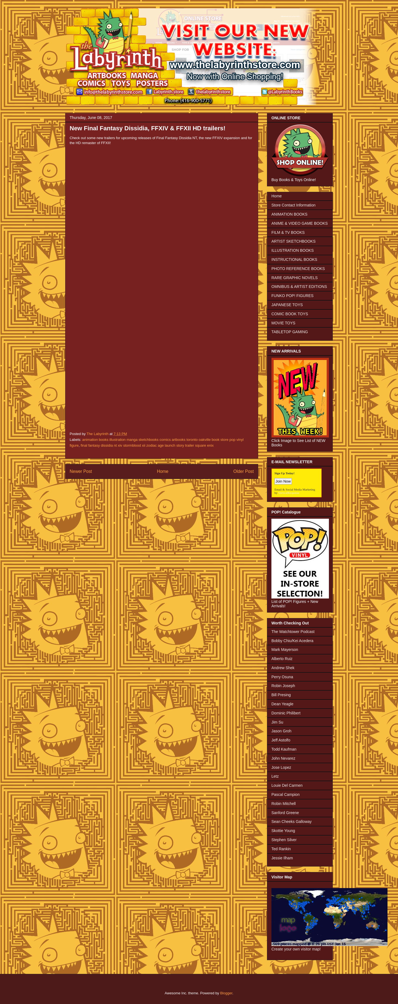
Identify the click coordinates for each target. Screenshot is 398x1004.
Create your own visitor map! (296, 949)
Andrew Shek (282, 668)
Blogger (226, 993)
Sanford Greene (285, 812)
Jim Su (277, 722)
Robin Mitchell (283, 803)
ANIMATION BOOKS (289, 214)
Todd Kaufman (283, 749)
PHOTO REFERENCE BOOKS (298, 268)
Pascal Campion (285, 794)
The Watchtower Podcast (293, 631)
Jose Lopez (281, 767)
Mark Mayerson (284, 649)
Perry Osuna (282, 677)
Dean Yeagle (282, 704)
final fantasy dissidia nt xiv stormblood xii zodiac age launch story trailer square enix (147, 445)
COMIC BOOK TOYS (289, 314)
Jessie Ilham (282, 858)
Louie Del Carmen (287, 785)
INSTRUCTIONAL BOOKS (294, 259)
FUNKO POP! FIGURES (292, 295)
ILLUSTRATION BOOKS (292, 250)
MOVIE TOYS (283, 323)
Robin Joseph (283, 686)
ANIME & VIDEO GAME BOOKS (299, 223)
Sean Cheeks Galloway (291, 821)
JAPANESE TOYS (287, 305)
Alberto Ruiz (281, 658)
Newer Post (81, 471)
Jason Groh (281, 731)
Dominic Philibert (285, 713)
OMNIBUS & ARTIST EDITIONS (299, 286)
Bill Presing (281, 695)
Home (163, 471)
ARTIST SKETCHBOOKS (293, 241)
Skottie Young (283, 830)
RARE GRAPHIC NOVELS (294, 277)
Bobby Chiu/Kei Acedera (292, 641)
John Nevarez (283, 758)
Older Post (243, 471)
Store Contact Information (293, 205)
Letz (275, 776)
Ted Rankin (281, 849)
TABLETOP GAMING (289, 332)
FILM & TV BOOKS (288, 232)
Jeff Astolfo (280, 740)
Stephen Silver (284, 840)
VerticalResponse (288, 492)
